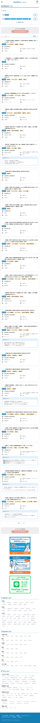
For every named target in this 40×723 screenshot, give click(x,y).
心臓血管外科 (9, 608)
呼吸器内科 (15, 602)
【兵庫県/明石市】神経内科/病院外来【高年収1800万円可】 (17, 171)
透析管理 (23, 693)
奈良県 (21, 653)
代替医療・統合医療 (17, 624)
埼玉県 (16, 640)
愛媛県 (12, 661)
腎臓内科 (9, 614)
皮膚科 (15, 618)
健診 (9, 689)
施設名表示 (34, 683)
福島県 (29, 636)
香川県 (7, 661)
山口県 (21, 657)
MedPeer (19, 717)
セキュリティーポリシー (6, 717)
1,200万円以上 (12, 701)
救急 (27, 693)
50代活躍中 (13, 683)
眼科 (11, 618)
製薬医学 (29, 622)
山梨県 (21, 644)
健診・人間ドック (10, 616)
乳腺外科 (20, 610)
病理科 (24, 624)
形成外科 (9, 610)
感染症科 (15, 604)
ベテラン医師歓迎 (32, 681)
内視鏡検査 (31, 695)
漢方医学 (34, 622)
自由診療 (21, 697)
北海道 (3, 636)
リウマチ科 (17, 620)
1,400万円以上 (19, 701)
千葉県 (21, 640)
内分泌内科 (4, 604)
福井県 (16, 644)
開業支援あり (4, 681)
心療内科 (20, 622)
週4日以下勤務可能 (10, 675)
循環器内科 (9, 602)
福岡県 (3, 665)
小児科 (28, 616)
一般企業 (27, 689)
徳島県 (3, 661)
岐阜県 (3, 648)
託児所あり (11, 681)
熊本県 (16, 665)
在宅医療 (3, 614)
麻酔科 (19, 618)
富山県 (7, 644)
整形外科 (3, 610)
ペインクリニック (25, 618)
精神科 (15, 622)
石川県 (12, 644)
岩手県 (12, 636)
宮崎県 (25, 665)
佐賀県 (7, 665)
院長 (3, 707)
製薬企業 (22, 689)
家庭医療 (9, 604)
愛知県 (12, 648)
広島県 (16, 657)
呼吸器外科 (16, 608)
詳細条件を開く (20, 22)
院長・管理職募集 (31, 679)
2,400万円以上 (19, 703)
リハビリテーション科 (25, 620)
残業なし (20, 677)
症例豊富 (31, 677)
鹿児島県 (30, 665)
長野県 (25, 644)
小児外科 (33, 608)
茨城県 (3, 640)
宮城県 (16, 636)
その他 (3, 626)
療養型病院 (9, 687)
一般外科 (3, 608)
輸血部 (28, 624)
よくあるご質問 (5, 715)
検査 (11, 693)
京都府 (7, 653)
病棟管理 (7, 693)
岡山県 (12, 657)
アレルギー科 (10, 620)
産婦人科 (33, 616)
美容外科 (9, 624)
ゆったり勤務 (31, 675)
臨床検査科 (33, 624)
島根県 (7, 657)
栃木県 (7, 640)
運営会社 (14, 717)
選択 (35, 15)
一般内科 (3, 602)
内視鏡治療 (4, 697)
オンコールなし (24, 675)
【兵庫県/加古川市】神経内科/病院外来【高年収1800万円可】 (18, 353)
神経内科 (32, 602)
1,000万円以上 (4, 701)
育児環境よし (17, 681)
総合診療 (3, 616)
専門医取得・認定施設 (6, 679)
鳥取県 (3, 657)
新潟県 (3, 644)
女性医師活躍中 (24, 681)
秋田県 (21, 636)
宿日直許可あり (27, 683)
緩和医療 (32, 620)
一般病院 (3, 687)
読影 (19, 693)
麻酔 (16, 697)
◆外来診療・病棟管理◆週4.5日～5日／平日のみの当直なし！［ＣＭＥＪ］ (20, 93)
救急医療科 (33, 618)
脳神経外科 (28, 608)
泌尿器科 (23, 616)
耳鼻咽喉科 (18, 616)
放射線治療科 (9, 622)
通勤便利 (25, 677)
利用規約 (18, 715)
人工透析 (14, 614)
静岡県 (7, 648)
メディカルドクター (10, 695)
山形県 (25, 636)
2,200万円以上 (12, 703)
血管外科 (30, 610)
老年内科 (19, 614)
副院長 (7, 707)
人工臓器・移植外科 (26, 614)
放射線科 (3, 622)
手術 (15, 693)
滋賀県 (3, 653)
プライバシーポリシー (25, 715)
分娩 (31, 693)
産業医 (25, 622)
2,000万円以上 (4, 703)
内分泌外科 (14, 610)
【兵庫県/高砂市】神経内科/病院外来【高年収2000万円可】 (17, 369)
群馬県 (12, 640)
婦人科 (7, 618)
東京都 (25, 640)
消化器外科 (22, 608)
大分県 (21, 665)
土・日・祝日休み (5, 677)
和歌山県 (25, 653)
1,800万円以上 (33, 701)
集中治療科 (4, 620)
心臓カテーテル (11, 697)
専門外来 (25, 695)
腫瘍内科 (25, 604)
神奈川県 (30, 640)
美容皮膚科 (4, 624)
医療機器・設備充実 (16, 679)
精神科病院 (15, 687)
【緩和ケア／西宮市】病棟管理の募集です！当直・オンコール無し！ (19, 445)
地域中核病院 (23, 679)
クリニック (21, 687)
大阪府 (12, 653)
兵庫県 (16, 653)
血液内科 (27, 602)
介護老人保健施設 (15, 689)
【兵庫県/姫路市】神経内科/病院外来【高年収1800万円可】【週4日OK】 (20, 310)
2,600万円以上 (26, 703)
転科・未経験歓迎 (5, 683)
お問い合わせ (11, 715)
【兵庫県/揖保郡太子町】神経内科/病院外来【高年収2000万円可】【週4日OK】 (21, 412)
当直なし (17, 675)
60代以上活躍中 (19, 683)
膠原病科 (20, 604)
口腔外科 (25, 610)
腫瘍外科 (33, 614)
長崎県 (12, 665)
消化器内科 (21, 602)
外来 (3, 693)
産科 (3, 618)
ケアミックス (4, 689)
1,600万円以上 (26, 701)
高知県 (16, 661)
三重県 (16, 648)
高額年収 (3, 675)
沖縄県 (34, 665)
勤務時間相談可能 (14, 677)
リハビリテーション (29, 687)
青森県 (7, 636)
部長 (11, 707)
